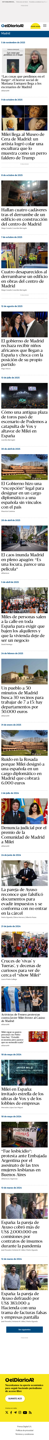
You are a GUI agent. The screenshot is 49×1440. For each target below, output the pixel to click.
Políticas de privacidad (24, 1430)
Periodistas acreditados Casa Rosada (38, 2)
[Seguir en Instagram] (19, 1412)
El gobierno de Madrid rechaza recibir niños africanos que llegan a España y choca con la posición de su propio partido (22, 353)
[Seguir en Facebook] (11, 1412)
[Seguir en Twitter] (6, 1412)
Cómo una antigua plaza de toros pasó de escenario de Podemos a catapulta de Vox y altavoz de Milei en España (24, 424)
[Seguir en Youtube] (25, 1412)
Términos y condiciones (24, 1434)
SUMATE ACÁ (15, 1398)
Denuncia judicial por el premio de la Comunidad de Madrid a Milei (24, 834)
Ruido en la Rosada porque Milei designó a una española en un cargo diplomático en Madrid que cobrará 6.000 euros (23, 771)
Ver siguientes (24, 1329)
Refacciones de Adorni (22, 2)
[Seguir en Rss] (30, 1412)
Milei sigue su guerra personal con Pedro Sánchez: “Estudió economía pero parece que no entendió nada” (12, 1037)
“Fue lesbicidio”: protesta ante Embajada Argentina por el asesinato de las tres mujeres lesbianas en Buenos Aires (24, 1163)
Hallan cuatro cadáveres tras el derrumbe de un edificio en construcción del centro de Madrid (24, 217)
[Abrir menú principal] (44, 25)
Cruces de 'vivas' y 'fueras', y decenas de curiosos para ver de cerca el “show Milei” (21, 968)
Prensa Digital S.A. (24, 1426)
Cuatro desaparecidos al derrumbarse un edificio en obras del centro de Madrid (24, 279)
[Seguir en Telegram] (15, 1412)
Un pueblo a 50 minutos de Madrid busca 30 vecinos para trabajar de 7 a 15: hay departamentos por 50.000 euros (22, 700)
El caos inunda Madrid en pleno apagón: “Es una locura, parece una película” (23, 562)
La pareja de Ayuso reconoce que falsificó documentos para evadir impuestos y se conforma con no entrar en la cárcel (24, 901)
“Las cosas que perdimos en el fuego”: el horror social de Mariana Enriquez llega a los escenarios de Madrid (22, 82)
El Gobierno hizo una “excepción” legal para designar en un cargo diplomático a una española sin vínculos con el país (22, 495)
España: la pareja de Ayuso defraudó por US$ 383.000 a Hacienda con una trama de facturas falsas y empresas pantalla (24, 1305)
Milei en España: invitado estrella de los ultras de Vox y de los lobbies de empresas (22, 1096)
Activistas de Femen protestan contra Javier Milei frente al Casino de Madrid (23, 1018)
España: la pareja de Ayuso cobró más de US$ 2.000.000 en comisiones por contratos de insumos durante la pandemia (21, 1234)
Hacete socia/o (35, 26)
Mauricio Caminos (8, 511)
